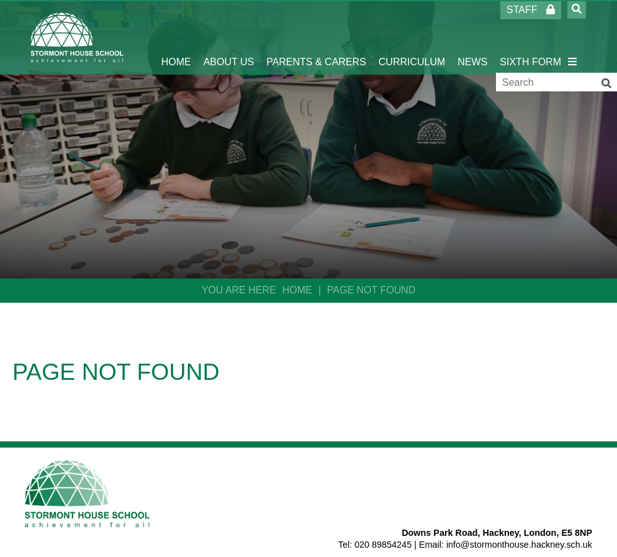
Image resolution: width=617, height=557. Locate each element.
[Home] (77, 37)
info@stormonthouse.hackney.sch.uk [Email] (519, 545)
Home (297, 290)
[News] (472, 37)
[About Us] (229, 37)
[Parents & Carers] (316, 37)
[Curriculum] (412, 37)
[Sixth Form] (530, 37)
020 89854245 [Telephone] (383, 545)
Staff (531, 9)
